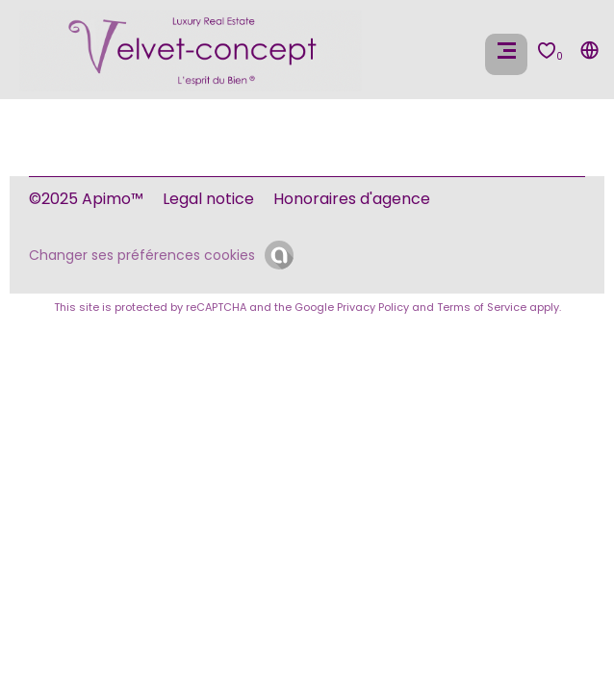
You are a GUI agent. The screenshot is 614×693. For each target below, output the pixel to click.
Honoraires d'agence (351, 199)
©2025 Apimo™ (86, 199)
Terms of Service (481, 307)
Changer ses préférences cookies (142, 255)
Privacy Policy (373, 307)
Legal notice (208, 199)
